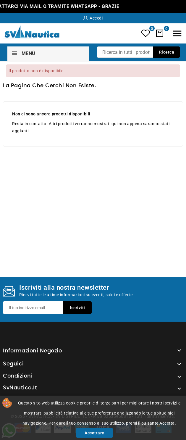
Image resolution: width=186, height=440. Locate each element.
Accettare (94, 433)
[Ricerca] (138, 52)
